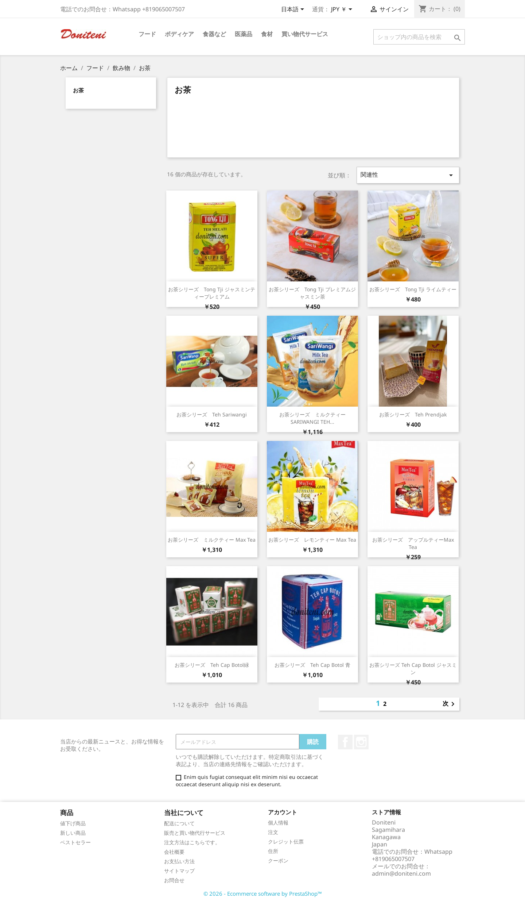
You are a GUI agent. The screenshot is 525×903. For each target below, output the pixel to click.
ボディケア (179, 34)
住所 (273, 851)
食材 (267, 34)
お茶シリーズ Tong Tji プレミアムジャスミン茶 (312, 293)
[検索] (419, 37)
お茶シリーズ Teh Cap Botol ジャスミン (413, 668)
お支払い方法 (179, 861)
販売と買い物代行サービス (194, 832)
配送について (179, 823)
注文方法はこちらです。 (192, 842)
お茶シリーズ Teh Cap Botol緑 (212, 664)
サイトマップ (179, 870)
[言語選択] (294, 9)
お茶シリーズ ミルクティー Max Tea (212, 539)
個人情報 (278, 822)
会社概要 (174, 851)
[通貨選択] (343, 9)
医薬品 (243, 34)
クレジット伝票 (286, 841)
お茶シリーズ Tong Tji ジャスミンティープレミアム (211, 293)
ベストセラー (75, 842)
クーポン (278, 860)
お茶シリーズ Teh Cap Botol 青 (312, 664)
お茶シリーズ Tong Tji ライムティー (412, 289)
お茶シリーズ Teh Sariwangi (211, 414)
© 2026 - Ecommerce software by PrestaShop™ (262, 893)
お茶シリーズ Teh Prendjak (413, 414)
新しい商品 (73, 832)
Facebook (345, 742)
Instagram (361, 742)
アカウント (282, 812)
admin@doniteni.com (401, 873)
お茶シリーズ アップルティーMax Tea (413, 543)
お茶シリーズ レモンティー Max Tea (312, 539)
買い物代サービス (304, 34)
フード (147, 34)
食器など (214, 34)
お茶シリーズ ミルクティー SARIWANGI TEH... (315, 418)
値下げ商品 (73, 823)
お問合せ (174, 880)
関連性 (408, 175)
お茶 (78, 90)
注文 (273, 832)
